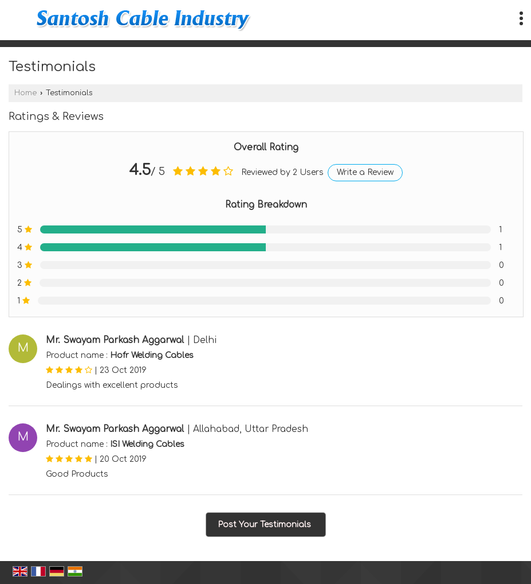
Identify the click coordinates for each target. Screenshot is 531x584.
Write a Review (365, 172)
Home (25, 93)
